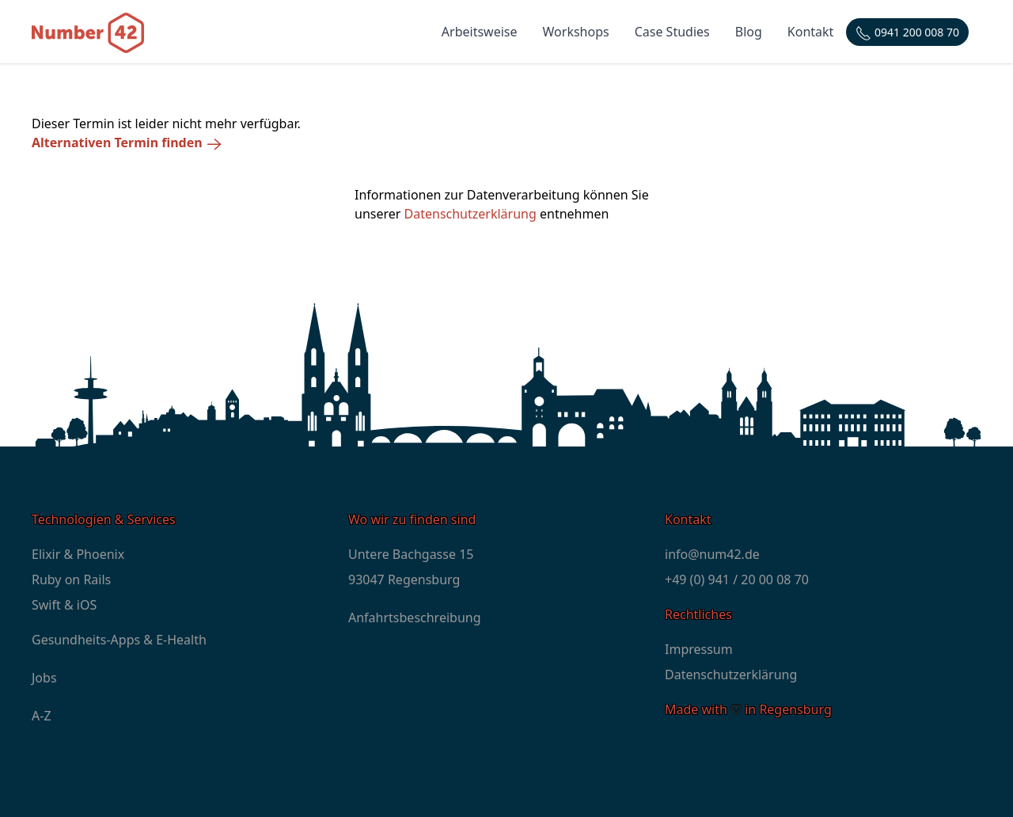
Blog (748, 31)
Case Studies (672, 31)
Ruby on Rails (71, 579)
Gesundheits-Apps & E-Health (119, 639)
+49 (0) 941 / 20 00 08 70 (737, 579)
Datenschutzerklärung (470, 213)
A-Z (41, 715)
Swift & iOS (64, 605)
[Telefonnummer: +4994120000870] (907, 32)
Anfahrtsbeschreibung (414, 617)
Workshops (576, 31)
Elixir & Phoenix (78, 554)
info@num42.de (712, 554)
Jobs (44, 677)
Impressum (699, 649)
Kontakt (810, 31)
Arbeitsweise (480, 31)
